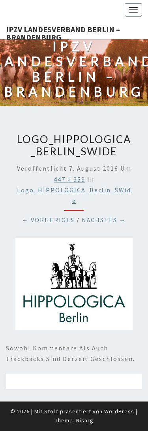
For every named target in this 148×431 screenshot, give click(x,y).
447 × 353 (69, 179)
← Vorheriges (48, 220)
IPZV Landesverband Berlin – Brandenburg (63, 31)
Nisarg (85, 420)
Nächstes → (104, 220)
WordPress (119, 411)
